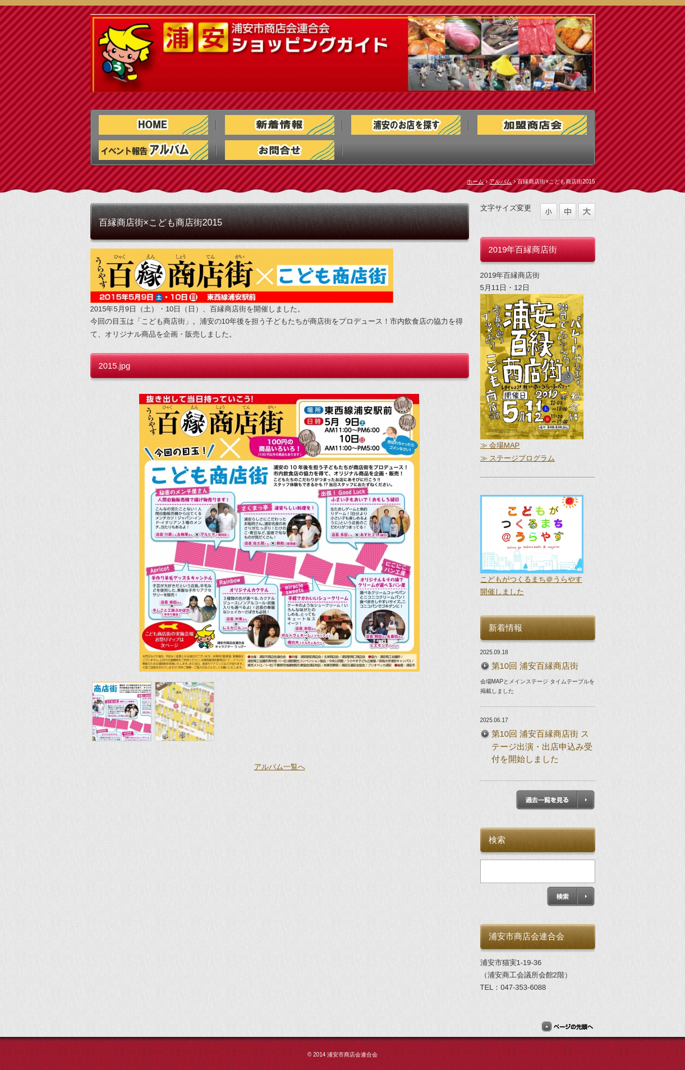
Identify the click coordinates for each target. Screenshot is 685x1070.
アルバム (500, 181)
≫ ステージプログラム (517, 458)
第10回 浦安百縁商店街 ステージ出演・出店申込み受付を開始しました (541, 746)
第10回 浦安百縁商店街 (535, 666)
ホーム (475, 181)
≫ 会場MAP (500, 445)
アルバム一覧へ (279, 767)
